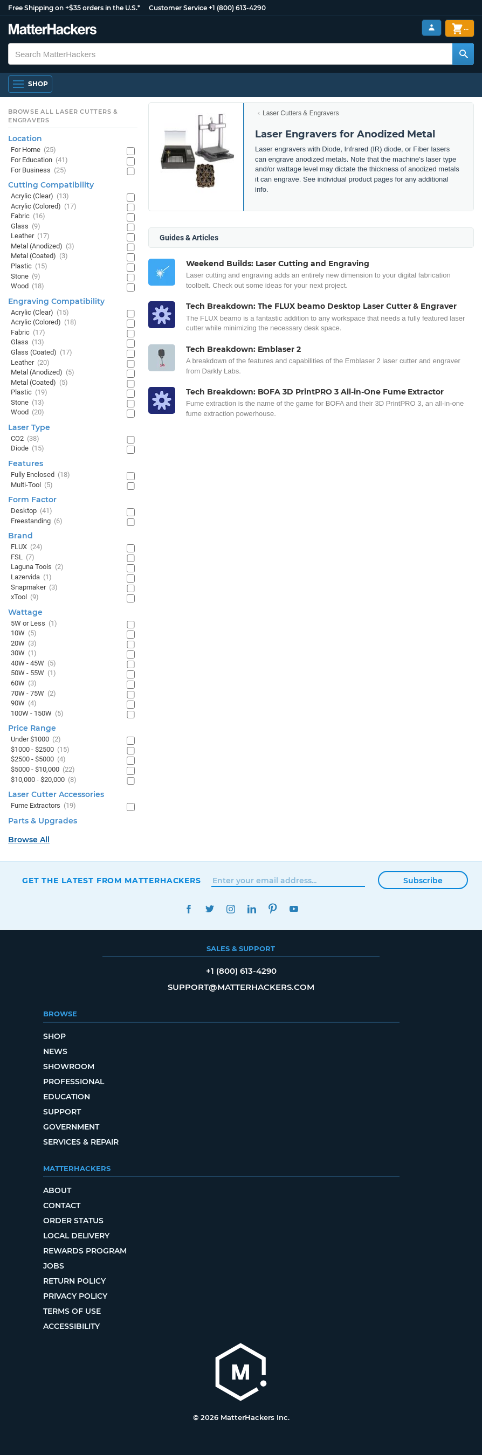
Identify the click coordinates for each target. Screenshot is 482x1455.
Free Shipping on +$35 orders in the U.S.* (74, 8)
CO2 (25, 439)
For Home (33, 150)
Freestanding (37, 521)
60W (24, 683)
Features (25, 463)
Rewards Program (85, 1251)
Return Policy (74, 1281)
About (57, 1190)
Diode (27, 449)
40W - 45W (33, 664)
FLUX (27, 547)
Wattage (25, 612)
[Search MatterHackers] (463, 54)
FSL (23, 557)
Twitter (209, 908)
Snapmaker (34, 588)
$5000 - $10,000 (43, 770)
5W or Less (34, 624)
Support (62, 1112)
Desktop (31, 511)
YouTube (293, 908)
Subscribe (423, 880)
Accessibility (71, 1326)
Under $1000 (36, 740)
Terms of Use (72, 1311)
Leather (30, 236)
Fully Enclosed (40, 475)
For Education (39, 160)
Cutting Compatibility (51, 185)
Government (71, 1127)
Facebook (188, 908)
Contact (61, 1205)
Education (66, 1096)
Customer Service (178, 8)
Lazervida (31, 577)
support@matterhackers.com (241, 987)
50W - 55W (33, 673)
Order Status (73, 1220)
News (55, 1051)
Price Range (32, 728)
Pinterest (272, 908)
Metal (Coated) (39, 256)
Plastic (29, 266)
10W (24, 633)
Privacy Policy (75, 1296)
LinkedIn (251, 908)
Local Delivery (76, 1236)
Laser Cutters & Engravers (301, 113)
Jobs (53, 1266)
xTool (25, 597)
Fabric (28, 216)
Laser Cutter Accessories (56, 794)
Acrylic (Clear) (40, 196)
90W (24, 703)
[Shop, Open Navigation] (30, 84)
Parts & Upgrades (42, 821)
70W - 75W (33, 694)
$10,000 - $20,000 (44, 780)
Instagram (230, 908)
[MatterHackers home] (52, 30)
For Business (38, 170)
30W (24, 653)
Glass (25, 226)
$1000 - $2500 (40, 750)
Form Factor (32, 499)
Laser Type (29, 427)
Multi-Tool (32, 485)
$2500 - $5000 (38, 759)
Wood (27, 286)
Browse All (29, 839)
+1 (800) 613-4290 (237, 8)
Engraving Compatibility (56, 301)
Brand (20, 536)
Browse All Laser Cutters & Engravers (63, 116)
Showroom (68, 1066)
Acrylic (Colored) (44, 207)
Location (25, 138)
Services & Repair (81, 1142)
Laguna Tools (37, 567)
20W (24, 644)
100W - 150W (37, 714)
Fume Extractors (43, 806)
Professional (73, 1081)
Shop (54, 1036)
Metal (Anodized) (42, 246)
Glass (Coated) (41, 353)
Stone (25, 277)
